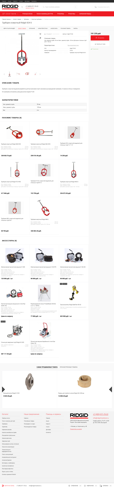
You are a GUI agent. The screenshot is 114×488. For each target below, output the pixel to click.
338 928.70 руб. (14, 157)
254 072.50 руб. (73, 194)
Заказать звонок (30, 8)
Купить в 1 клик (100, 44)
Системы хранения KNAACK (9, 474)
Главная (4, 1)
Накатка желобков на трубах (9, 432)
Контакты (34, 1)
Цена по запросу (14, 317)
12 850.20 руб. (36, 396)
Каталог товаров (10, 14)
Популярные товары (29, 421)
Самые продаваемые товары (47, 367)
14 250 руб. (73, 157)
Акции (9, 1)
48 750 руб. (14, 232)
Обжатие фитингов (6, 438)
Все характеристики (73, 45)
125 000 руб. (14, 280)
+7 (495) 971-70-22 (100, 415)
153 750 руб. (44, 194)
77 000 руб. (44, 317)
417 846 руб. (14, 194)
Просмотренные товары (68, 367)
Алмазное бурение (6, 460)
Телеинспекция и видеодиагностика (6, 450)
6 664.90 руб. (62, 396)
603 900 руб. (73, 317)
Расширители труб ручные (8, 435)
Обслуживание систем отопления (10, 444)
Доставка (27, 1)
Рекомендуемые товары (30, 427)
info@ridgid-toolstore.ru (101, 418)
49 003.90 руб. (92, 396)
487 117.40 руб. (14, 355)
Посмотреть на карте (76, 429)
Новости (15, 1)
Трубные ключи (27, 14)
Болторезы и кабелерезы (8, 463)
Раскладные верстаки (7, 469)
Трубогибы (71, 14)
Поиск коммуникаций (7, 454)
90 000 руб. (44, 280)
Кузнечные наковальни (8, 466)
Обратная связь (8, 485)
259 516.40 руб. (44, 157)
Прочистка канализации (8, 447)
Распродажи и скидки (29, 424)
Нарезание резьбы (85, 14)
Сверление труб (6, 441)
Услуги (21, 1)
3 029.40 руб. (7, 396)
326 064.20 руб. (44, 232)
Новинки (26, 418)
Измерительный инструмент (9, 457)
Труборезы (60, 14)
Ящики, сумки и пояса (7, 472)
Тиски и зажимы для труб (45, 14)
